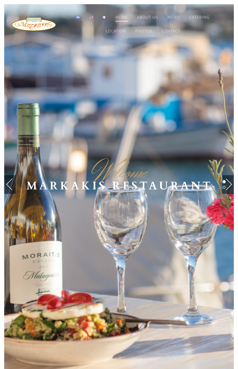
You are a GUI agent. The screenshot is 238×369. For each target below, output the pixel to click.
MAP (118, 260)
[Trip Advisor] (134, 284)
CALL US (119, 242)
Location (116, 31)
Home (122, 17)
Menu (173, 17)
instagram (150, 348)
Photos (143, 31)
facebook (86, 348)
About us (147, 17)
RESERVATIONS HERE (119, 214)
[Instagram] (118, 284)
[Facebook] (101, 284)
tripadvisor (118, 348)
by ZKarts (134, 337)
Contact (171, 31)
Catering (199, 17)
